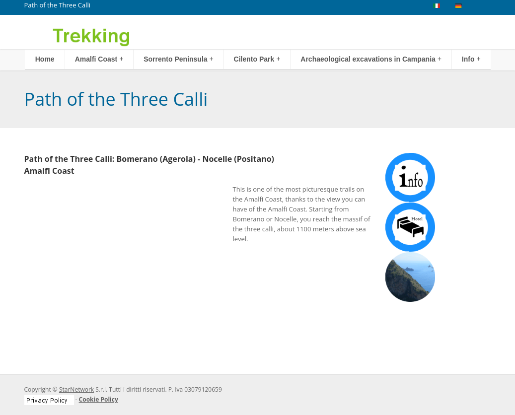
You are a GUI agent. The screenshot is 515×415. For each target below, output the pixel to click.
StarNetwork (76, 389)
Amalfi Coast (99, 59)
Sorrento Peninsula (179, 59)
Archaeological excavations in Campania (370, 59)
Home (45, 59)
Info (471, 59)
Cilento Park (257, 59)
